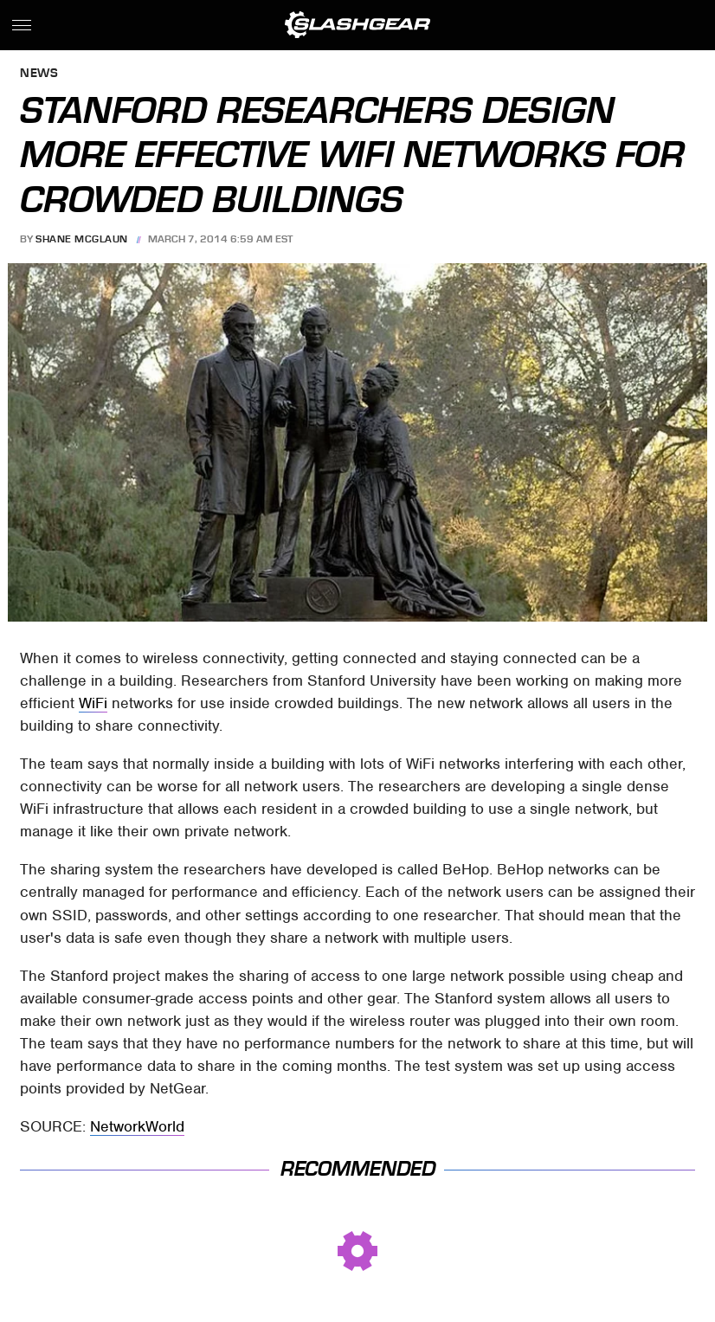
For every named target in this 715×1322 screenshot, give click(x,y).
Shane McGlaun (81, 239)
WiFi (93, 703)
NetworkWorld (137, 1126)
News (39, 74)
